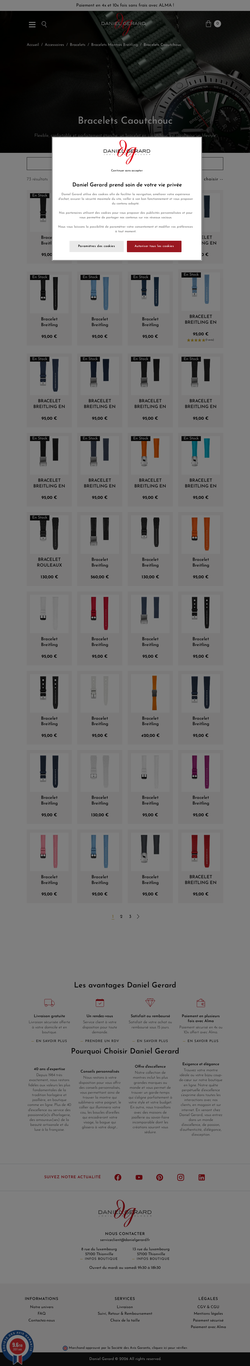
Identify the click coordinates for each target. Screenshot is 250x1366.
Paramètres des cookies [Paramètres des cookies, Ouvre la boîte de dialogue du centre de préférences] (96, 246)
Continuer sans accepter (126, 170)
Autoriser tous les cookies (154, 246)
